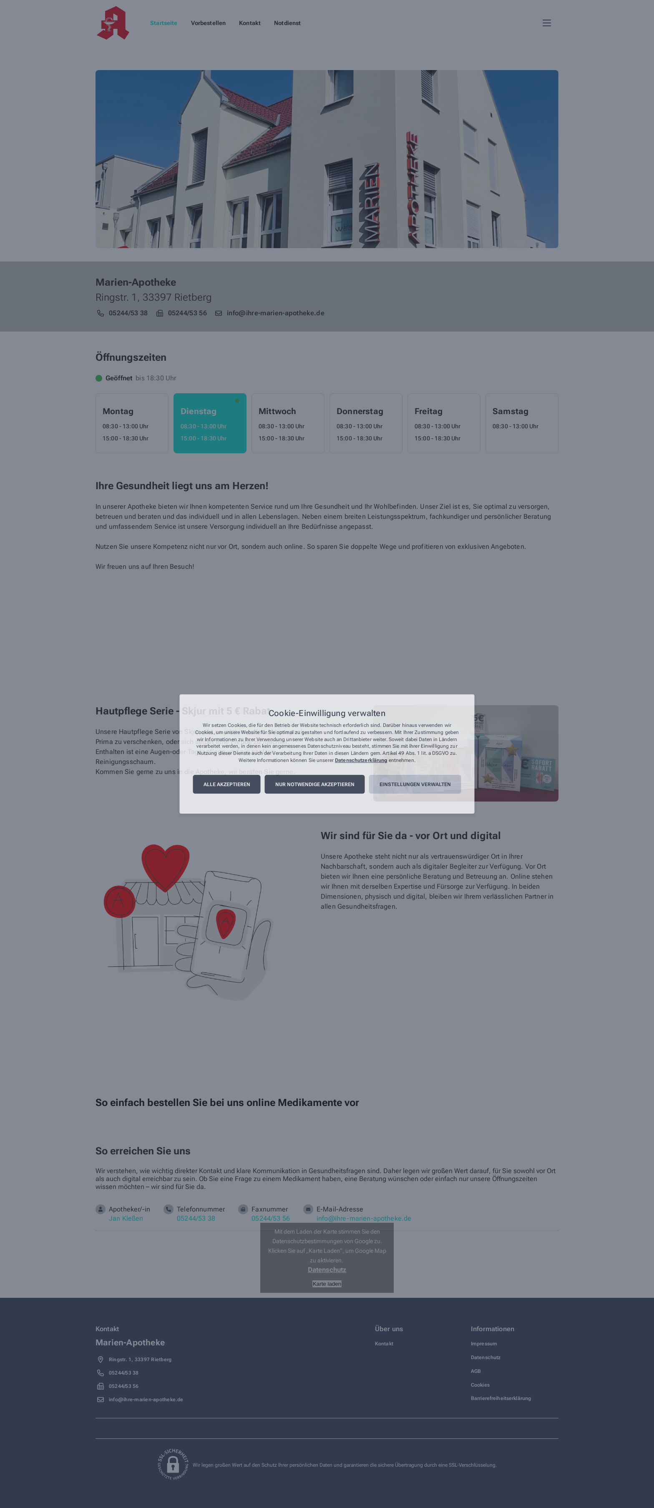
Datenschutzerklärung (361, 760)
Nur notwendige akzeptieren (315, 784)
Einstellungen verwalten (415, 784)
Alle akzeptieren (227, 784)
